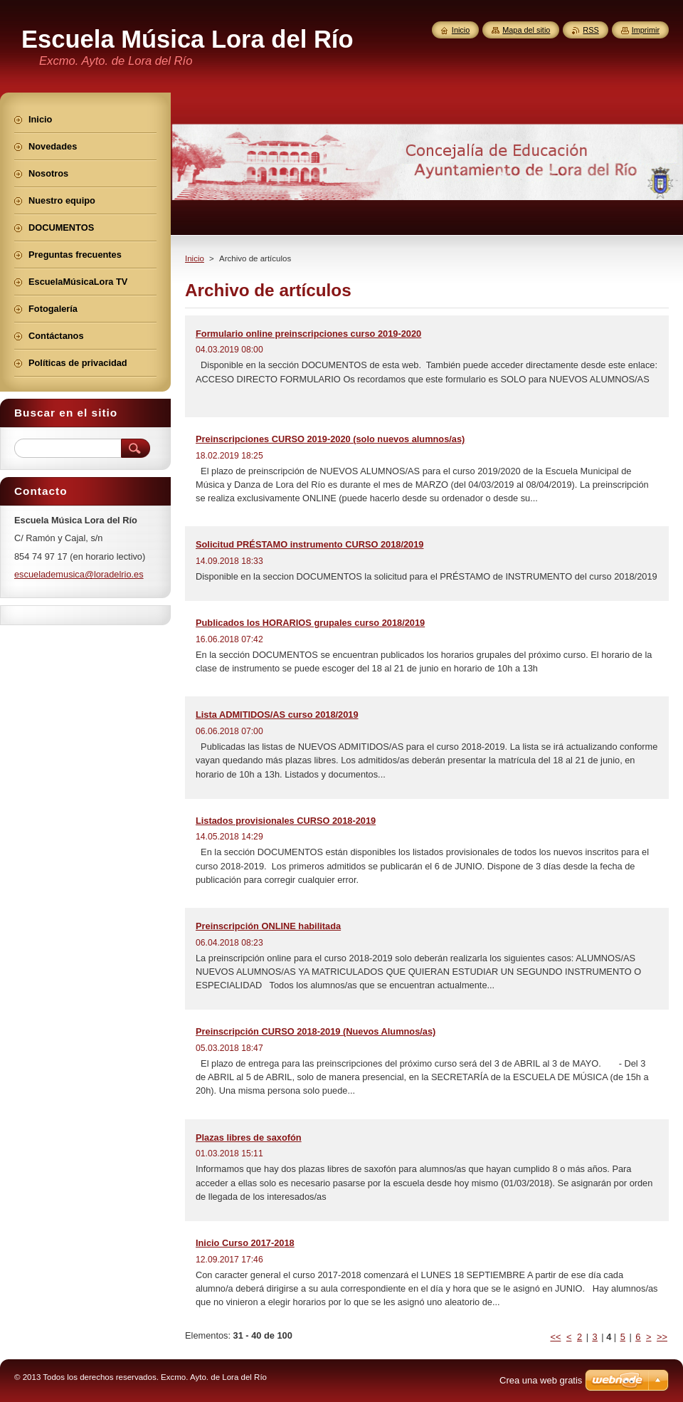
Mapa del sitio (526, 30)
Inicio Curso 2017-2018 (245, 1243)
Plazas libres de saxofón (249, 1137)
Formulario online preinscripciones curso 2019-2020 (308, 333)
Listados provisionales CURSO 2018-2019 (286, 820)
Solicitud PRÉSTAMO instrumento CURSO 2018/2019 (309, 544)
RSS (590, 30)
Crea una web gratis (540, 1380)
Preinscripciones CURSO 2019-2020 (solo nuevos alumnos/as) (330, 439)
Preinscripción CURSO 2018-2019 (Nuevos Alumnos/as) (315, 1031)
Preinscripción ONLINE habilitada (268, 926)
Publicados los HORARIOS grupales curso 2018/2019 (310, 622)
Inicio (194, 258)
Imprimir (646, 30)
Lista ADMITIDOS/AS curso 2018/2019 (277, 714)
